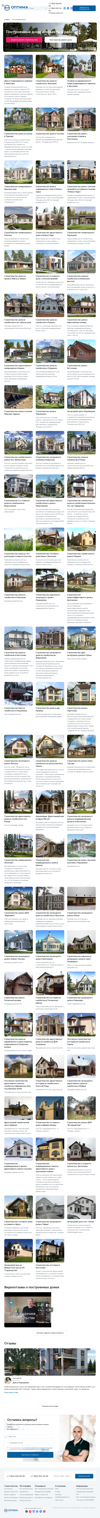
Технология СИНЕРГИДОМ (85, 1500)
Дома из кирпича (10, 1494)
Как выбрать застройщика (43, 1497)
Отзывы (57, 1492)
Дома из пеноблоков (11, 1497)
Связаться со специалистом (84, 8)
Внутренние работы (26, 1497)
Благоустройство (25, 1500)
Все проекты (8, 1489)
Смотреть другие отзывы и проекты (50, 1333)
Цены (57, 1489)
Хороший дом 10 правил (43, 1492)
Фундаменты (24, 1492)
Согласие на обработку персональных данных (38, 1448)
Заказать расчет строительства (24, 40)
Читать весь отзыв (11, 1392)
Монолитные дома (10, 1500)
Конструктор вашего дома (61, 40)
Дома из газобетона (11, 1492)
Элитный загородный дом (84, 1489)
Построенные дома (26, 1489)
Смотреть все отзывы (50, 1406)
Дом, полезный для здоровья (85, 1497)
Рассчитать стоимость (30, 1455)
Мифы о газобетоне (41, 1494)
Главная (7, 19)
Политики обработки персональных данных (36, 1449)
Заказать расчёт (84, 1476)
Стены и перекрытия (26, 1494)
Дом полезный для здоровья (44, 1489)
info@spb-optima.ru (56, 13)
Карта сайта (59, 1500)
